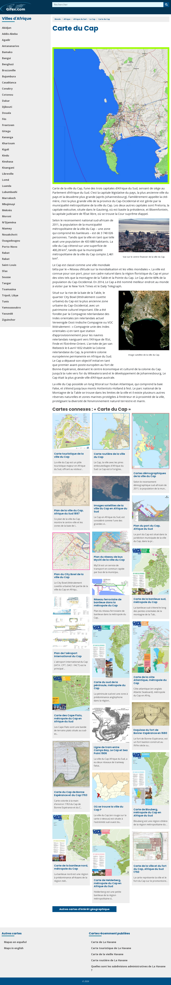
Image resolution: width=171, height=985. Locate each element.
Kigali (5, 149)
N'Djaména (9, 222)
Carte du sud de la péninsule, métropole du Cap (110, 685)
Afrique (67, 19)
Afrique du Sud (79, 19)
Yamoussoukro (11, 307)
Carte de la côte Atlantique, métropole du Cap (150, 680)
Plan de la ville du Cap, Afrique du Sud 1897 (69, 512)
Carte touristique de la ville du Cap (69, 455)
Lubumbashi (9, 192)
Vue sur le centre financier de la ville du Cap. (144, 256)
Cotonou (7, 94)
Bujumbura (9, 76)
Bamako (7, 52)
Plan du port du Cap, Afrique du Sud (147, 527)
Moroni (6, 216)
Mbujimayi (8, 204)
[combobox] (108, 4)
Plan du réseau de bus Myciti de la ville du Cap (109, 558)
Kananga (7, 137)
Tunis (5, 301)
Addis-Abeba (10, 34)
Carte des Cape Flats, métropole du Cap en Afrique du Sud (68, 718)
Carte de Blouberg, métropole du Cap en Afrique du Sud (147, 812)
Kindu (5, 155)
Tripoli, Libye (10, 295)
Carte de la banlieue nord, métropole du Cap (71, 867)
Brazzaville (9, 70)
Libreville (8, 173)
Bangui (6, 58)
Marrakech (9, 198)
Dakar (6, 100)
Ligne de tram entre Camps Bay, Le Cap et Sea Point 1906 (111, 750)
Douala (6, 113)
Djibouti (7, 106)
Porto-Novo (9, 246)
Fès (4, 119)
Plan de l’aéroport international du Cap (68, 654)
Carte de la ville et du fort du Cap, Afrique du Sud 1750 (150, 869)
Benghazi (8, 64)
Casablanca (9, 82)
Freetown (8, 125)
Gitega (6, 131)
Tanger (6, 283)
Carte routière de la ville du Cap (109, 455)
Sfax (4, 271)
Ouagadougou (11, 240)
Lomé (5, 179)
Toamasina (9, 289)
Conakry (7, 88)
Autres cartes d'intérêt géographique (84, 909)
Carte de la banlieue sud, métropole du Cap (150, 600)
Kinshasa (7, 161)
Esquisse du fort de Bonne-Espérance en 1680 (150, 731)
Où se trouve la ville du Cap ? (108, 808)
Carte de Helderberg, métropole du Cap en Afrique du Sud (107, 883)
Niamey (7, 228)
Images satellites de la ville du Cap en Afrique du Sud (110, 508)
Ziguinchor (8, 319)
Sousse (6, 277)
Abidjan (6, 27)
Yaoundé (7, 313)
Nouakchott (9, 234)
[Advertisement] (103, 40)
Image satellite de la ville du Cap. (144, 354)
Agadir (6, 40)
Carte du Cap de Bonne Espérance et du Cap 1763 (70, 793)
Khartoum (8, 143)
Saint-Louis (9, 265)
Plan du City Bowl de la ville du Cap (69, 575)
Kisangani (8, 167)
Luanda (6, 186)
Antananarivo (10, 46)
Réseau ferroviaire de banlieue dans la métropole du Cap (107, 602)
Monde (58, 19)
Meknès (7, 210)
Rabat (6, 252)
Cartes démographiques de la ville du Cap (150, 474)
